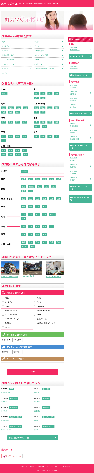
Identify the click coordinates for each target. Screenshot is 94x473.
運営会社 (32, 467)
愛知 (10, 122)
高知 (50, 136)
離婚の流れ (46, 389)
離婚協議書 (5, 420)
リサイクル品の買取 (42, 310)
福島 (43, 98)
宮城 (56, 94)
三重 (17, 122)
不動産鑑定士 (40, 306)
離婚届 (36, 420)
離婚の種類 (13, 398)
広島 (10, 136)
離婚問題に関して (48, 426)
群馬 (10, 112)
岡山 (3, 136)
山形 (36, 98)
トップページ (23, 467)
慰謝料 (36, 429)
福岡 (3, 150)
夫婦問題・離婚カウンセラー (45, 323)
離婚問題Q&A (5, 392)
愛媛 (56, 136)
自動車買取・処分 (9, 310)
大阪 (36, 122)
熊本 (17, 150)
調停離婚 (37, 401)
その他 (5, 327)
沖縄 (25, 154)
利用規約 (41, 467)
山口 (3, 140)
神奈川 (11, 108)
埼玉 (18, 108)
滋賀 (43, 122)
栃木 (17, 112)
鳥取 (17, 136)
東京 (3, 108)
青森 (36, 94)
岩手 (43, 94)
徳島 (43, 136)
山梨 (36, 112)
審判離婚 (4, 411)
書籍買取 (6, 323)
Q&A (11, 389)
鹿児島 (18, 154)
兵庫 (44, 126)
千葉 (25, 108)
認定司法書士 (8, 302)
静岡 (3, 122)
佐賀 (10, 150)
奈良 (56, 122)
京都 (50, 122)
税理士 (37, 298)
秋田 (50, 94)
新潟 (36, 108)
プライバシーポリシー (53, 467)
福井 (56, 108)
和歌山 (37, 126)
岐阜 (24, 122)
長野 (43, 112)
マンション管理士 (9, 315)
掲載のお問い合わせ (69, 467)
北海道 (4, 94)
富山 (43, 108)
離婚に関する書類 (15, 417)
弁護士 (5, 298)
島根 (24, 136)
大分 (24, 150)
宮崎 (10, 154)
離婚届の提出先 (6, 429)
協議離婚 (4, 401)
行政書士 (6, 306)
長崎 (3, 154)
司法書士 (38, 302)
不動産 (37, 315)
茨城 (3, 112)
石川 (50, 108)
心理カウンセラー (41, 319)
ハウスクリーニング (10, 319)
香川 (36, 136)
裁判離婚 (37, 411)
